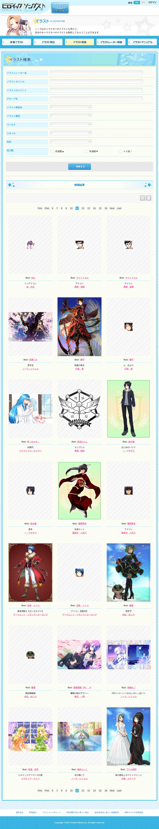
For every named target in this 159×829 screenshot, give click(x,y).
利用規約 (33, 812)
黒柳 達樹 (79, 287)
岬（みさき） (33, 442)
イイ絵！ (127, 151)
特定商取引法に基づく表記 (77, 812)
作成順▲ (59, 151)
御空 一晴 (79, 696)
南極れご (131, 687)
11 (77, 208)
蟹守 (82, 360)
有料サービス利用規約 (133, 812)
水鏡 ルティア (128, 778)
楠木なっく (82, 769)
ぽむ (33, 278)
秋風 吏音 (33, 769)
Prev (47, 208)
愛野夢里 (82, 523)
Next (112, 208)
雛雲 (131, 605)
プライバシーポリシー (51, 812)
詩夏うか (33, 360)
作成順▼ (93, 151)
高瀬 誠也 (79, 451)
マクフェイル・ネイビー (30, 451)
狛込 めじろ (128, 615)
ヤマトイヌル (82, 278)
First (40, 208)
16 (106, 208)
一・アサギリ (128, 451)
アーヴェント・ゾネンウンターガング (30, 615)
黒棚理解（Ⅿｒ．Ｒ (82, 687)
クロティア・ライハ (30, 778)
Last (119, 208)
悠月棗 (131, 442)
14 (94, 208)
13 (88, 208)
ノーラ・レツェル (30, 369)
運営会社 (19, 812)
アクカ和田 (131, 769)
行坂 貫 (79, 369)
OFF (143, 2)
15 (100, 208)
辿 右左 (30, 287)
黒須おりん (82, 442)
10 (71, 208)
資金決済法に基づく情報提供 (107, 812)
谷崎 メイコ (33, 605)
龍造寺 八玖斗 (79, 533)
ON (136, 2)
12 (83, 208)
